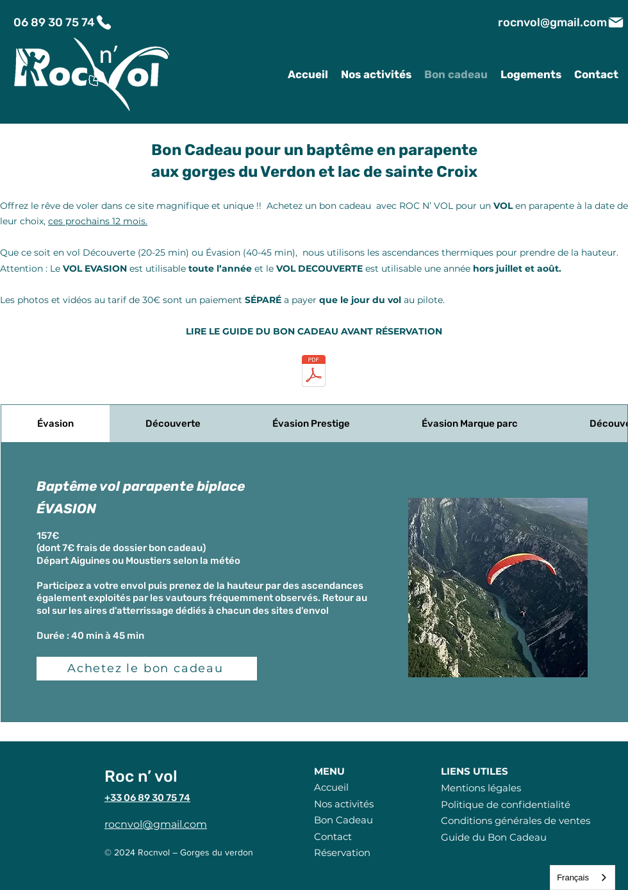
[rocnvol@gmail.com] (561, 22)
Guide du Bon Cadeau (494, 837)
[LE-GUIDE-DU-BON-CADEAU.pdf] (314, 372)
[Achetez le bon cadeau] (147, 668)
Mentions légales (481, 788)
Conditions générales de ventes (515, 820)
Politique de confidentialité (505, 804)
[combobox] (582, 877)
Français (573, 877)
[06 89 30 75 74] (63, 22)
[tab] (55, 423)
